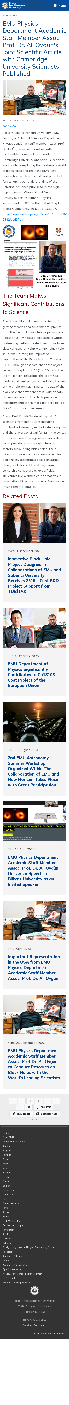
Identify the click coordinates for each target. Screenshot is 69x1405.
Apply (5, 1163)
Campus (7, 1154)
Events (6, 1216)
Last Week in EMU (12, 1221)
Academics (8, 1146)
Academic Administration (15, 1265)
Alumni (6, 1181)
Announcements (11, 1203)
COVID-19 (8, 1194)
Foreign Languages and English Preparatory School (29, 1247)
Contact (6, 1159)
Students (7, 1172)
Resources (8, 1190)
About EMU (8, 1137)
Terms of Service (57, 1333)
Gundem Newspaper (13, 1225)
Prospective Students (14, 1141)
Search (6, 1185)
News (5, 15)
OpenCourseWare (12, 1269)
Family (6, 1176)
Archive (6, 1212)
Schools (7, 1243)
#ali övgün (9, 126)
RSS (5, 1199)
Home (6, 1132)
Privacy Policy (41, 1333)
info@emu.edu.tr (38, 1325)
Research (8, 1251)
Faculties (7, 1238)
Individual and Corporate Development (22, 1273)
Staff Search (9, 1278)
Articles (6, 1234)
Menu (59, 5)
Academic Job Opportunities (17, 1282)
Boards (6, 1260)
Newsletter (8, 1229)
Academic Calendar (13, 1256)
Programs (8, 1150)
